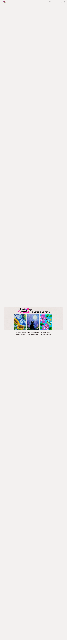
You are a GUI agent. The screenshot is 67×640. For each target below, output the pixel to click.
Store (9, 1)
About (13, 1)
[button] (4, 2)
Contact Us (18, 1)
